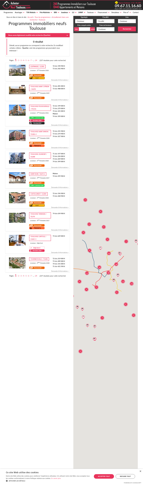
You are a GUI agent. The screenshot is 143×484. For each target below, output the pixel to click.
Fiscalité (105, 17)
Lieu (127, 17)
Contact (136, 12)
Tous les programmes (42, 17)
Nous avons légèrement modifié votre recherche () (29, 35)
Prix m (126, 12)
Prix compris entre (84, 25)
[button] (48, 481)
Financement (102, 12)
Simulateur (115, 12)
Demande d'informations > (60, 80)
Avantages (18, 12)
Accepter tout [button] (104, 476)
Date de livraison (105, 25)
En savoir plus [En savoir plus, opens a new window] (56, 478)
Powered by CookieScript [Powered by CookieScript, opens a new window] (132, 483)
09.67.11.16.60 (128, 5)
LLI (73, 12)
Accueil (30, 17)
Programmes (8, 12)
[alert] (71, 476)
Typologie (84, 17)
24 (36, 60)
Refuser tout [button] (125, 476)
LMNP (80, 12)
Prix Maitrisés (45, 12)
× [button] (140, 471)
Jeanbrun (64, 12)
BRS (55, 12)
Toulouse (90, 12)
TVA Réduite (31, 12)
